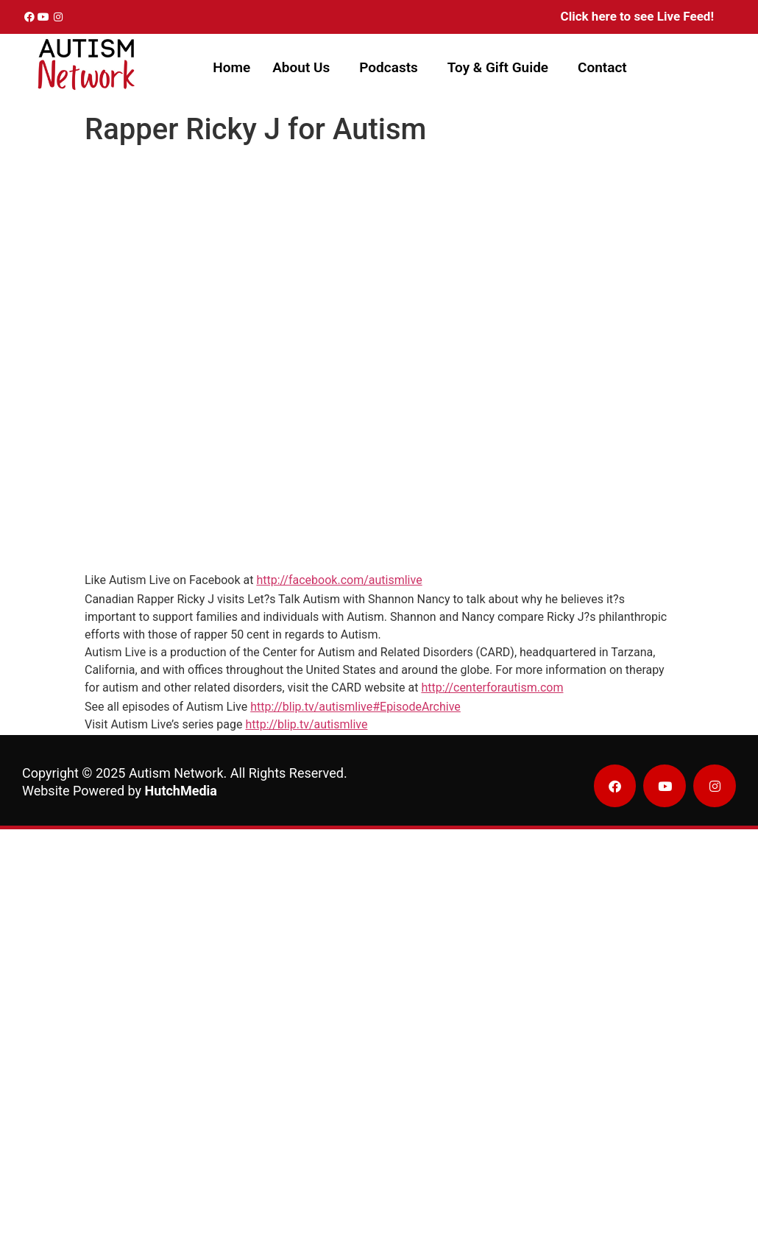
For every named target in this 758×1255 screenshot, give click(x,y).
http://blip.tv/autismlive (306, 724)
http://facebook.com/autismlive (339, 580)
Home (231, 67)
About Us (301, 67)
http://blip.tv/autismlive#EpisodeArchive (355, 707)
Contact (602, 67)
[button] (304, 67)
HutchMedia (181, 790)
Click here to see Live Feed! (637, 16)
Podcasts (388, 67)
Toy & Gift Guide (497, 67)
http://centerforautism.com (492, 688)
